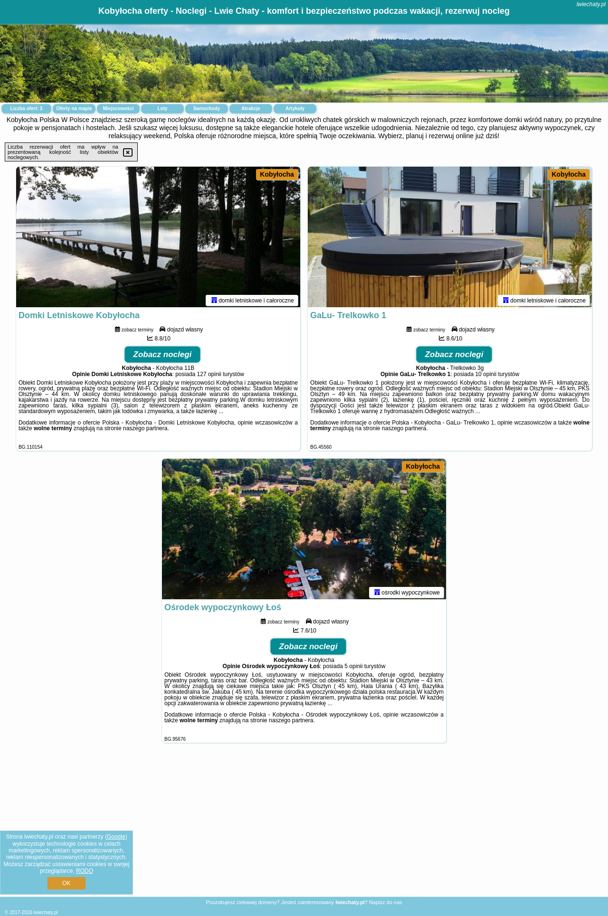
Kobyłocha (277, 174)
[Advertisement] (304, 827)
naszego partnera (145, 430)
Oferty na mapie (74, 108)
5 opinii (353, 668)
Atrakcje (250, 108)
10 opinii (485, 376)
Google (116, 836)
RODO (84, 871)
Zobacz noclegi (162, 356)
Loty (162, 108)
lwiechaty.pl (591, 4)
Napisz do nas (385, 902)
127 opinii (209, 376)
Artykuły (294, 108)
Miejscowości (118, 108)
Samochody (206, 108)
